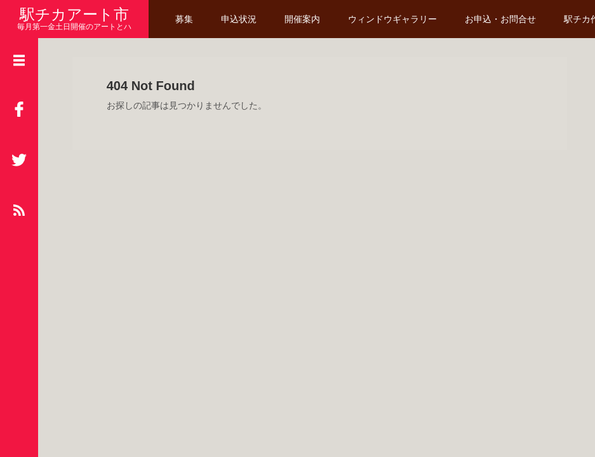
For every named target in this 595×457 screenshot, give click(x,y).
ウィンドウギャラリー (392, 19)
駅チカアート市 (74, 14)
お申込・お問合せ (500, 19)
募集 (184, 19)
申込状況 (239, 19)
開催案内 (302, 19)
